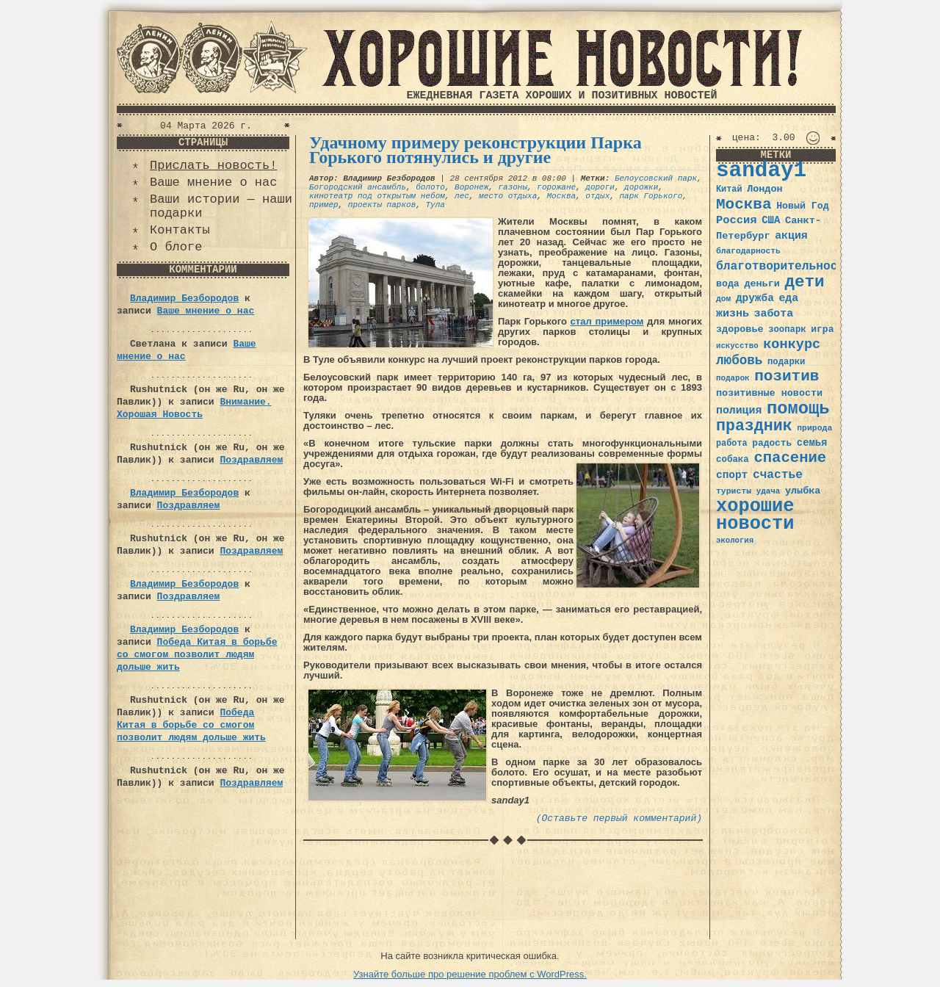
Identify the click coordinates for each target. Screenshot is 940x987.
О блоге (176, 247)
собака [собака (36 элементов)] (732, 460)
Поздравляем (251, 460)
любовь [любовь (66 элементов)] (739, 360)
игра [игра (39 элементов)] (822, 329)
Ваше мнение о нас (213, 182)
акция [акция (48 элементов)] (791, 236)
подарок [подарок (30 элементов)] (733, 378)
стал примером (607, 321)
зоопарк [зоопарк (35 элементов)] (787, 330)
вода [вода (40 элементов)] (728, 283)
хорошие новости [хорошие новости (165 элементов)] (755, 515)
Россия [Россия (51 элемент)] (736, 220)
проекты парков (382, 204)
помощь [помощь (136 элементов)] (798, 409)
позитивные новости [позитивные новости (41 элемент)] (769, 393)
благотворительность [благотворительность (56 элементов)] (784, 266)
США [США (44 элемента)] (771, 220)
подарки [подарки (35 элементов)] (786, 362)
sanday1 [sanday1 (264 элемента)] (761, 171)
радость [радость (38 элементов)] (772, 443)
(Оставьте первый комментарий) (619, 818)
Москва (561, 196)
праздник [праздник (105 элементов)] (754, 426)
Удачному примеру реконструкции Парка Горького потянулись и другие (475, 150)
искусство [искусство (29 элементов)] (737, 345)
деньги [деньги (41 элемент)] (761, 283)
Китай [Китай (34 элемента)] (729, 189)
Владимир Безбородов (184, 298)
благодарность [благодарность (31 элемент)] (748, 251)
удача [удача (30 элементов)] (768, 491)
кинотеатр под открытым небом (377, 196)
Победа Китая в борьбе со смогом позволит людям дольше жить (197, 655)
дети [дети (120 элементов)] (804, 282)
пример (324, 204)
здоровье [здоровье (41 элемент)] (740, 329)
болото (430, 187)
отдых (597, 196)
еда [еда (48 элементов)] (788, 298)
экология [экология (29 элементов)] (734, 540)
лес (462, 196)
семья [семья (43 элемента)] (812, 443)
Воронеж (471, 187)
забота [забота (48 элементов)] (773, 313)
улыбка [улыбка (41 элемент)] (802, 490)
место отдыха (508, 196)
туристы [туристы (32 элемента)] (733, 491)
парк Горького (651, 196)
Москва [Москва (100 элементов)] (744, 204)
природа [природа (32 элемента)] (814, 428)
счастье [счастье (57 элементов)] (778, 475)
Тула (434, 204)
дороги (600, 187)
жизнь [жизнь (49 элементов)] (732, 313)
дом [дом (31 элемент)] (723, 298)
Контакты (180, 230)
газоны (512, 187)
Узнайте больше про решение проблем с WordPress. (470, 974)
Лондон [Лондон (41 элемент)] (764, 189)
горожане (556, 187)
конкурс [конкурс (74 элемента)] (791, 344)
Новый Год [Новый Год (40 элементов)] (802, 206)
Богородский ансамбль (357, 187)
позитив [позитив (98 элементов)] (786, 376)
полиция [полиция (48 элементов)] (739, 410)
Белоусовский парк (656, 178)
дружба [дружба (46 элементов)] (755, 298)
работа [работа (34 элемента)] (732, 443)
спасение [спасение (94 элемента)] (789, 457)
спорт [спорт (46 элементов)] (732, 475)
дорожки (641, 187)
